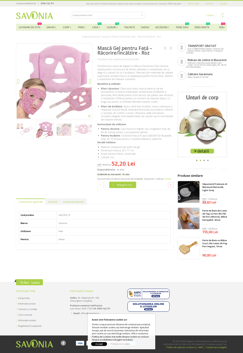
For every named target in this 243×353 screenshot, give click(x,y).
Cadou (145, 27)
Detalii (168, 178)
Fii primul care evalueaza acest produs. (118, 59)
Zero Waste (202, 26)
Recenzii (52, 201)
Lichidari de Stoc (30, 26)
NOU (222, 26)
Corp (66, 27)
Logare (223, 3)
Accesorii (161, 27)
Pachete (129, 27)
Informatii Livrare (27, 303)
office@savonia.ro (90, 313)
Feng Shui (182, 26)
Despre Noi (24, 298)
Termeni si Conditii (27, 309)
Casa (97, 26)
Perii (81, 27)
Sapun (50, 27)
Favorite (209, 3)
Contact (210, 15)
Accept (99, 343)
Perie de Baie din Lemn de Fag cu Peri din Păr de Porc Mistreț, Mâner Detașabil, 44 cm (215, 215)
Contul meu (193, 3)
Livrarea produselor (73, 201)
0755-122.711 (47, 3)
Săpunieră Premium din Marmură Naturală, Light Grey (215, 187)
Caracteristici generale (31, 201)
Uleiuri (113, 26)
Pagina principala (91, 36)
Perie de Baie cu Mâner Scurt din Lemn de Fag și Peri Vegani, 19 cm (216, 243)
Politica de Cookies (120, 343)
